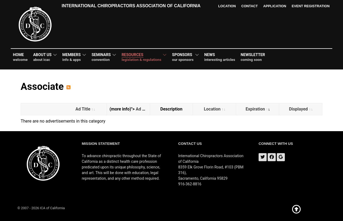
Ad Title (85, 109)
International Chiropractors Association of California (131, 5)
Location (227, 6)
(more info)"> (130, 109)
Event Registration (311, 6)
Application (274, 6)
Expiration (258, 109)
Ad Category (148, 109)
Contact (249, 6)
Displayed (300, 109)
